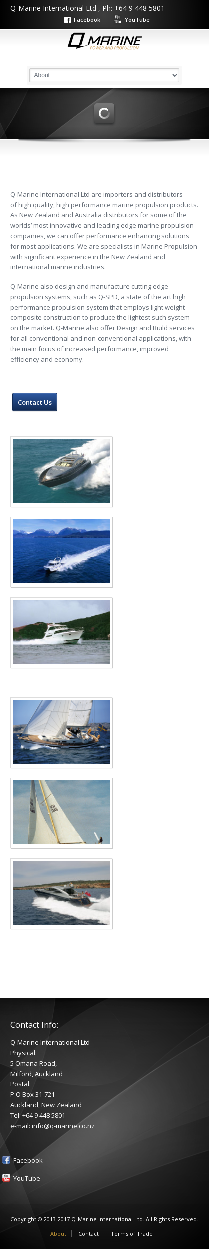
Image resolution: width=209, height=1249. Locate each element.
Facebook (87, 20)
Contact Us (35, 402)
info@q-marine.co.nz (63, 1126)
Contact (88, 1234)
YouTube (137, 20)
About (58, 1234)
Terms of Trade (132, 1234)
